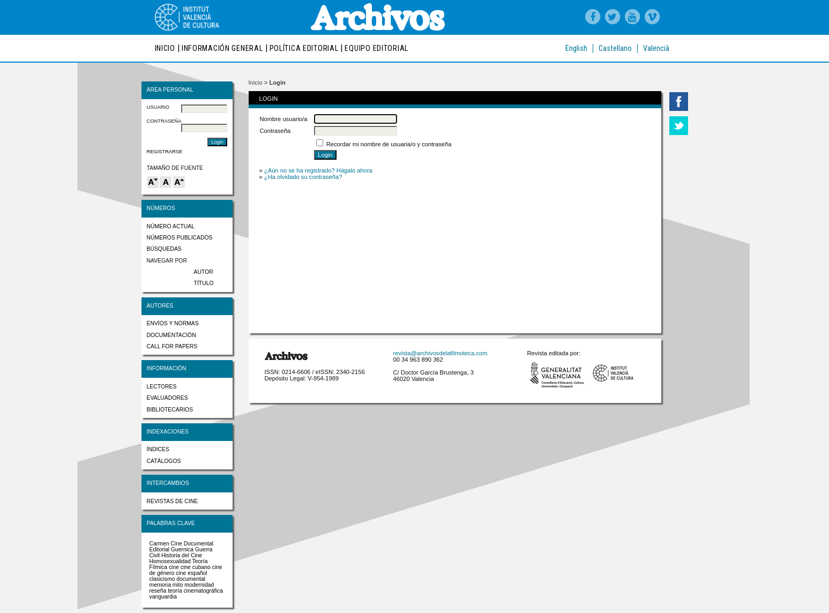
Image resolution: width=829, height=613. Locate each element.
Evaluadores (167, 398)
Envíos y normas (173, 323)
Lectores (162, 387)
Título (204, 283)
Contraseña (164, 121)
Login (277, 82)
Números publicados (180, 238)
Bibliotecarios (170, 410)
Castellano (615, 48)
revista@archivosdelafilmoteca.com (440, 353)
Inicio (165, 48)
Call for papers (172, 346)
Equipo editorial (376, 48)
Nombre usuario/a (284, 119)
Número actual (171, 226)
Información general (222, 48)
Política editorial (304, 48)
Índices (158, 449)
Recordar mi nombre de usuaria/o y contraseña (389, 144)
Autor (203, 272)
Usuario (158, 107)
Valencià (656, 48)
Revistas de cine (172, 501)
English (576, 48)
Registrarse (165, 151)
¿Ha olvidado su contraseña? (303, 177)
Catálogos (164, 461)
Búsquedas (164, 249)
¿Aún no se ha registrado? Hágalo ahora (318, 170)
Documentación (171, 335)
